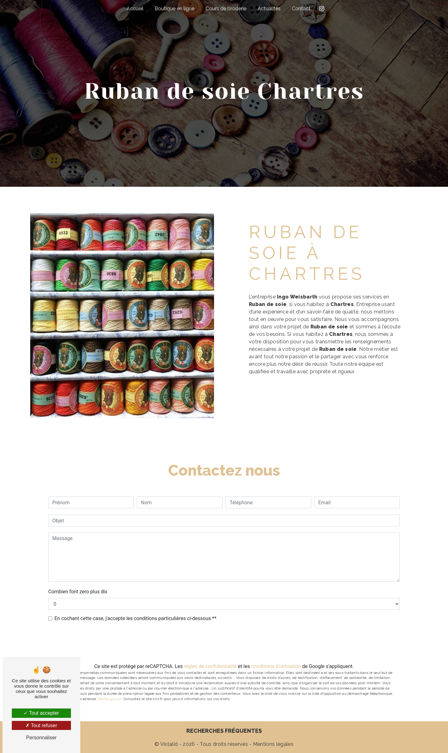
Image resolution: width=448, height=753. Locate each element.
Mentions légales (272, 744)
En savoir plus (363, 395)
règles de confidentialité (210, 666)
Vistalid (169, 744)
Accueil (135, 9)
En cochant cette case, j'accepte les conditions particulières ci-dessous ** (135, 618)
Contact (301, 9)
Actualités (269, 9)
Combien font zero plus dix (77, 592)
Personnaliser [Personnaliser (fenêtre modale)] (41, 737)
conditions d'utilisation (276, 666)
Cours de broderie (226, 9)
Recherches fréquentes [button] (224, 730)
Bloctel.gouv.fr (109, 699)
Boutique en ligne (174, 9)
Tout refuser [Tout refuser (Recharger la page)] (41, 725)
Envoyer (228, 643)
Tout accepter (41, 713)
